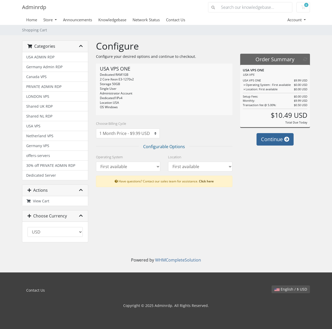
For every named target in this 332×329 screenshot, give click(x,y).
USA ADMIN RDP (40, 56)
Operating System (109, 157)
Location (174, 157)
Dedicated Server (41, 175)
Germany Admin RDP (44, 66)
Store (48, 19)
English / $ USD (290, 289)
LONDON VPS (37, 96)
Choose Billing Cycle (111, 123)
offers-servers (38, 155)
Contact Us (175, 19)
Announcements (77, 19)
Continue (275, 139)
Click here (206, 181)
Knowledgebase (112, 19)
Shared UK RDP (39, 106)
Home (31, 19)
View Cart (37, 200)
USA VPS (33, 126)
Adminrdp (34, 7)
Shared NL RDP (39, 116)
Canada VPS (36, 76)
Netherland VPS (39, 135)
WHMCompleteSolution (178, 260)
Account (295, 19)
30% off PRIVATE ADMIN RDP (50, 165)
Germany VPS (37, 145)
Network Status (146, 19)
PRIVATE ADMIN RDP (43, 86)
